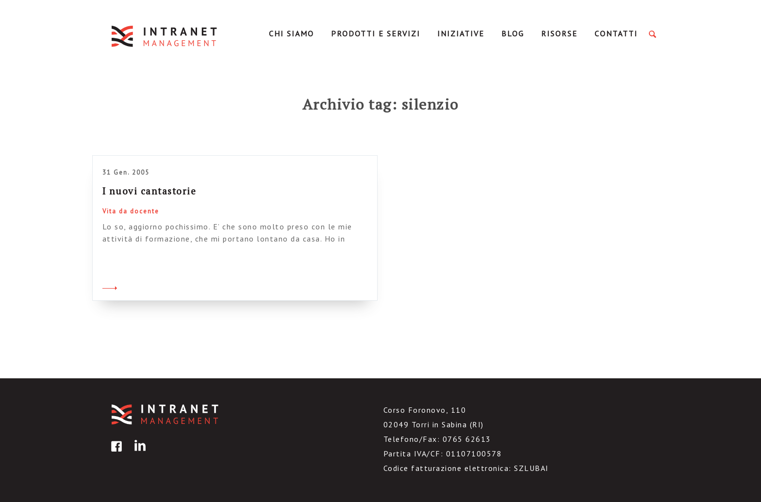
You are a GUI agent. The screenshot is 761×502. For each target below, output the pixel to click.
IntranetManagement (165, 36)
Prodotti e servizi (375, 33)
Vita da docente (130, 211)
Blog (512, 33)
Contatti (616, 33)
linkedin (138, 453)
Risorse (559, 33)
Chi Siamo (291, 33)
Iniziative (460, 33)
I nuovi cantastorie (149, 191)
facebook (115, 453)
